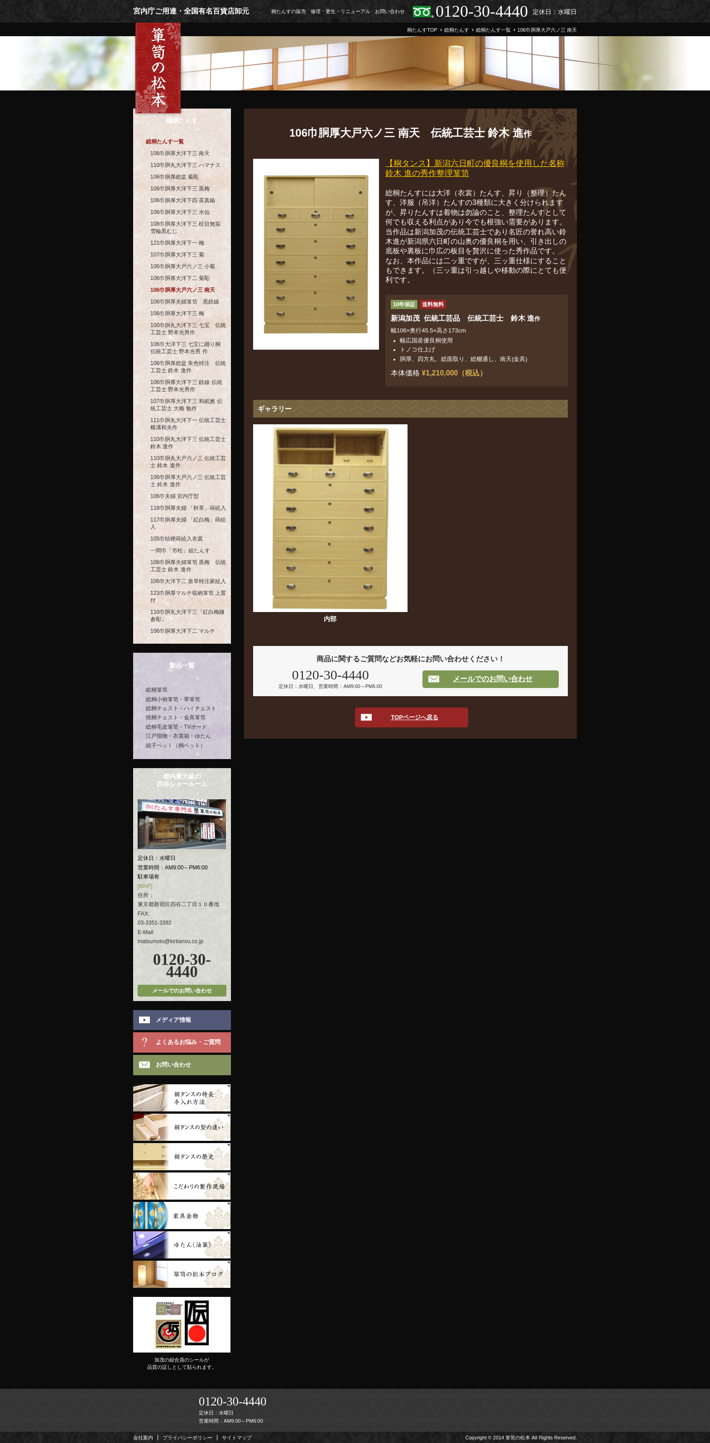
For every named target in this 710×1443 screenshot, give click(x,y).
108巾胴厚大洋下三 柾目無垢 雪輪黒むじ (185, 227)
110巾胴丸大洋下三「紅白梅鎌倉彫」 (187, 615)
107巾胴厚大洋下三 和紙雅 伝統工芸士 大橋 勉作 (186, 405)
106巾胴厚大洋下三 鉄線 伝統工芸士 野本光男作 (186, 386)
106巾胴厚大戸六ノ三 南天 (182, 290)
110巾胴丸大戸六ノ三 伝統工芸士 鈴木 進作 (188, 462)
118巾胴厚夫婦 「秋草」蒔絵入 (188, 508)
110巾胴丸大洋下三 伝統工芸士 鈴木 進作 (188, 443)
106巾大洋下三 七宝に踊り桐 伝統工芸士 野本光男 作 (185, 348)
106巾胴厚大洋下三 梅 (177, 313)
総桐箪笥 (157, 690)
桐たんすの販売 (288, 11)
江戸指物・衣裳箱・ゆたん (178, 736)
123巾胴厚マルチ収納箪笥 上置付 (188, 596)
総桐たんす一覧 (165, 141)
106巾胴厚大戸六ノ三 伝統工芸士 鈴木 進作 (188, 481)
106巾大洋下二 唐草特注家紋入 (188, 581)
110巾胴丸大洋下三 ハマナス (185, 165)
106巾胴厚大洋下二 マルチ (182, 631)
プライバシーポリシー (187, 1437)
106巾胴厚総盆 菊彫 (174, 177)
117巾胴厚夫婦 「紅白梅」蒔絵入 (188, 523)
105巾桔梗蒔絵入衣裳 (176, 539)
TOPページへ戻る (414, 717)
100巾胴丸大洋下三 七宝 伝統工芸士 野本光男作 (188, 329)
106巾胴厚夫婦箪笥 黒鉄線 (184, 302)
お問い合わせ (390, 11)
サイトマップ (237, 1437)
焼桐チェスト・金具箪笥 (176, 717)
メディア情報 (173, 1019)
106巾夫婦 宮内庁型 (174, 496)
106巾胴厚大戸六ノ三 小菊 (182, 266)
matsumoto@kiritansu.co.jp (170, 941)
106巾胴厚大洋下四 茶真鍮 (182, 200)
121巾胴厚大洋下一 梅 (177, 243)
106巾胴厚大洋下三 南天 (180, 153)
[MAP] (145, 886)
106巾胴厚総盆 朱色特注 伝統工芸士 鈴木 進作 (188, 367)
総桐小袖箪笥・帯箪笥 (173, 699)
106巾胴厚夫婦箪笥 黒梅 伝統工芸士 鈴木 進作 (188, 566)
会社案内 (143, 1437)
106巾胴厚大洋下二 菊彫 (180, 278)
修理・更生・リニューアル (340, 11)
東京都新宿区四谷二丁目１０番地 (178, 904)
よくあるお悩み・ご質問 (188, 1042)
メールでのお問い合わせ (492, 679)
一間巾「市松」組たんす (180, 550)
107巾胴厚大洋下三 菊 (177, 255)
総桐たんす (182, 120)
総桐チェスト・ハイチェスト (181, 708)
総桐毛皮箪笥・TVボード (176, 727)
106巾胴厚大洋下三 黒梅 (180, 188)
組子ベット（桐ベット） (176, 745)
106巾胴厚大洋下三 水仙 (180, 212)
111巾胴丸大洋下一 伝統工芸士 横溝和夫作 (188, 424)
